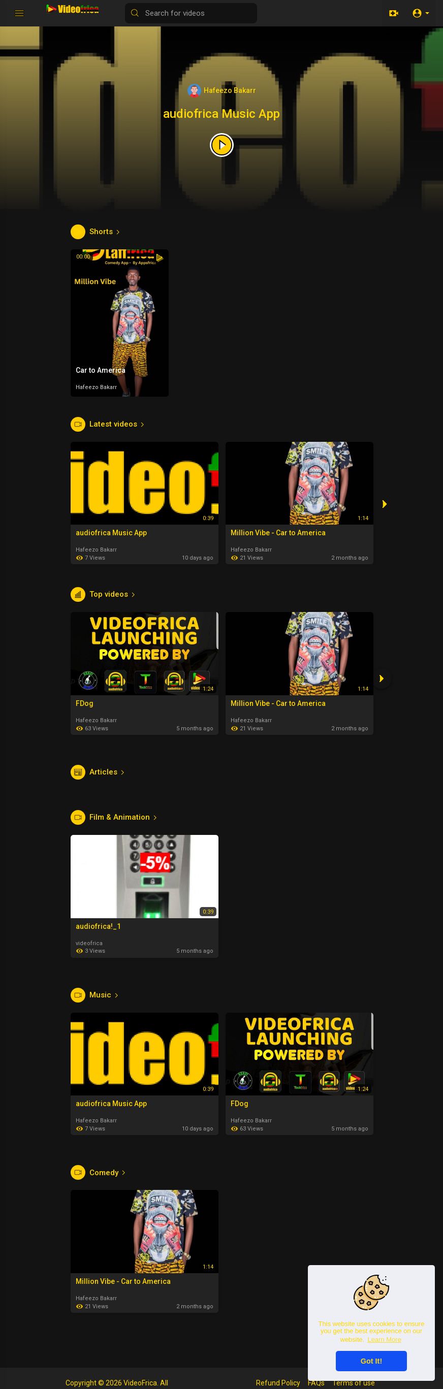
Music (96, 995)
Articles (99, 772)
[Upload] (394, 13)
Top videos (104, 594)
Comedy (100, 1172)
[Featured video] (222, 144)
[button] (420, 13)
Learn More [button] (384, 1339)
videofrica (89, 943)
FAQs (316, 1383)
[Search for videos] (191, 13)
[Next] (385, 504)
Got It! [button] (371, 1361)
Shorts (97, 231)
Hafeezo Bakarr (221, 90)
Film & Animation (115, 817)
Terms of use (353, 1383)
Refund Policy (278, 1383)
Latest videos (109, 424)
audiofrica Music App (221, 114)
